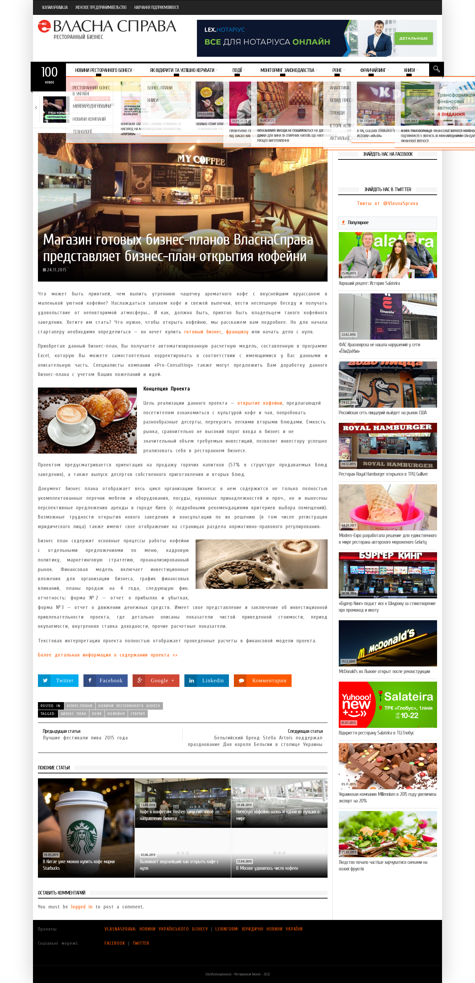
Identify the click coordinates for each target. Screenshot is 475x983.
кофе (97, 713)
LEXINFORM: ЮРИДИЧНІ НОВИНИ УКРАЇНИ (259, 929)
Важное (78, 83)
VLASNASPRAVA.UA (55, 7)
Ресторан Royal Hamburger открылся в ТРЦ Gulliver (383, 474)
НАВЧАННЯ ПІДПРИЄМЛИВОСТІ (156, 7)
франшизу (237, 332)
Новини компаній (92, 99)
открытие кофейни (260, 403)
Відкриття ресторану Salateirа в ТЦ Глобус (376, 733)
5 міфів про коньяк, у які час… (95, 105)
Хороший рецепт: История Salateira (369, 283)
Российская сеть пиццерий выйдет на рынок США (383, 413)
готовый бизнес (203, 332)
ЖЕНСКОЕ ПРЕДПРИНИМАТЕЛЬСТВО (101, 7)
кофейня (116, 713)
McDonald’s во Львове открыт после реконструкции (384, 671)
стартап (138, 713)
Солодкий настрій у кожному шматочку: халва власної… (252, 107)
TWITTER (141, 943)
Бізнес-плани (80, 705)
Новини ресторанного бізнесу (129, 705)
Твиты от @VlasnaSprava (387, 203)
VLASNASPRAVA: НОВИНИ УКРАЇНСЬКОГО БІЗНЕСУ (156, 929)
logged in (82, 907)
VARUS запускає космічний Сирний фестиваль (328, 107)
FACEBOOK (115, 943)
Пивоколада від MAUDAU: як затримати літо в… (408, 107)
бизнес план (73, 713)
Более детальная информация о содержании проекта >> (108, 655)
